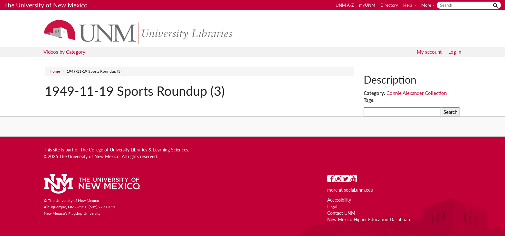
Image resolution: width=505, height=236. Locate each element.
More (426, 5)
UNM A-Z (345, 5)
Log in (454, 52)
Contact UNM (341, 213)
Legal (332, 206)
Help (408, 5)
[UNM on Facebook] (331, 180)
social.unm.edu (358, 190)
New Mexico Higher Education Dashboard (369, 219)
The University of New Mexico (46, 5)
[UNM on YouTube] (353, 180)
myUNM (367, 5)
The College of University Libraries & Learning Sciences (134, 149)
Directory (389, 5)
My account (429, 52)
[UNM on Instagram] (338, 180)
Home (55, 71)
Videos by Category (64, 52)
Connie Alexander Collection (416, 93)
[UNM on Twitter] (345, 180)
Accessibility (339, 200)
